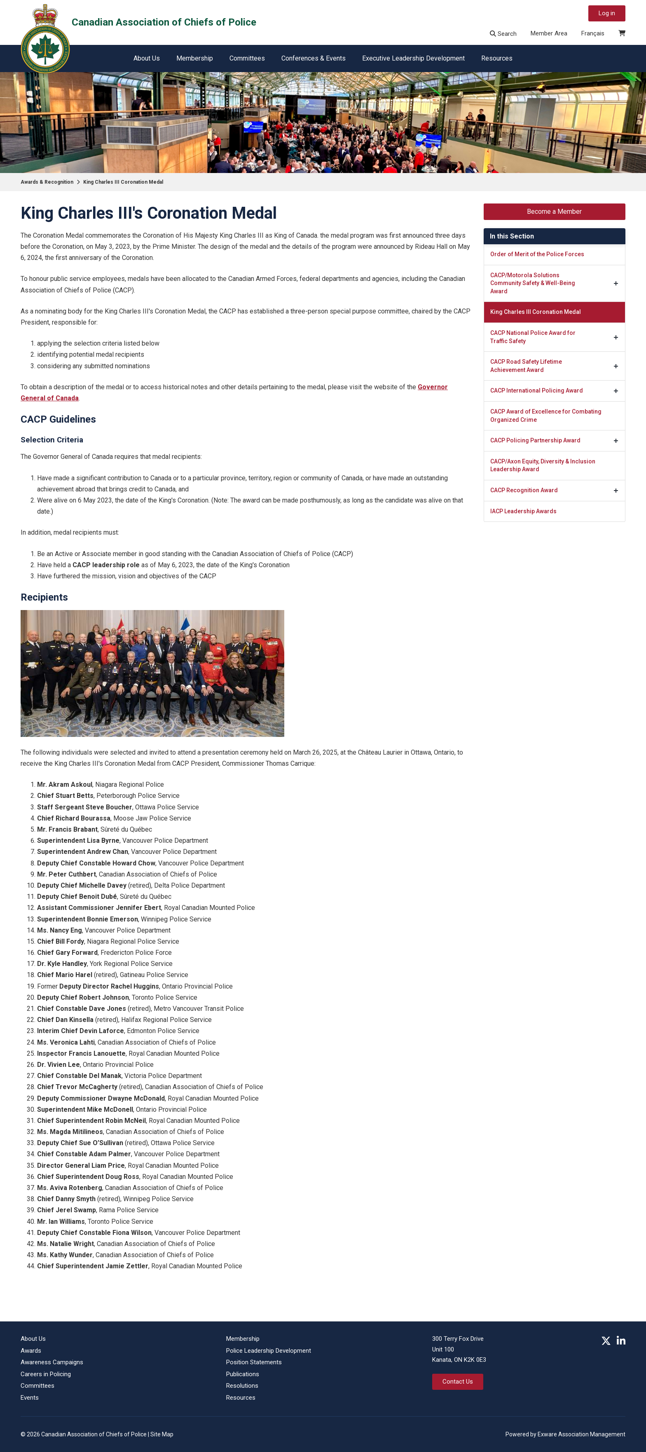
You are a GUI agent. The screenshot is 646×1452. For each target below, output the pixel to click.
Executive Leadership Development (413, 58)
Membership (194, 58)
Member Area (549, 33)
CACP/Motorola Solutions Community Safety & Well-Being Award (532, 283)
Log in (607, 13)
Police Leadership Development (268, 1350)
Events (30, 1397)
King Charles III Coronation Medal (123, 182)
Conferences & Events (313, 58)
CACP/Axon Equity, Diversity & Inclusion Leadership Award (542, 465)
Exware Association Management (581, 1434)
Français (592, 33)
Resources (497, 58)
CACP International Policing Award (536, 390)
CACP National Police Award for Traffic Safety (533, 337)
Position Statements (254, 1362)
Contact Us (457, 1381)
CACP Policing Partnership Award (535, 440)
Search (503, 33)
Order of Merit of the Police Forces (537, 254)
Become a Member (554, 211)
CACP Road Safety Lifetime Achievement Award (526, 365)
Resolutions (242, 1385)
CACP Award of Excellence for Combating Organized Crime (546, 415)
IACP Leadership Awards (523, 511)
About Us (146, 58)
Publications (242, 1374)
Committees (247, 58)
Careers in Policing (46, 1374)
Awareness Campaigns (52, 1362)
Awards (31, 1350)
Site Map (161, 1434)
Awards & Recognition (47, 182)
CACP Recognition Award (524, 490)
